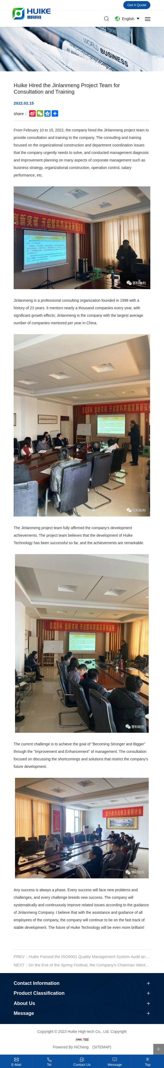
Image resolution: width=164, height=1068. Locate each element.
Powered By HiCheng (71, 1047)
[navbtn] (147, 18)
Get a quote (136, 5)
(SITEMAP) (101, 1047)
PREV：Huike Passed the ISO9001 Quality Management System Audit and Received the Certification (82, 961)
